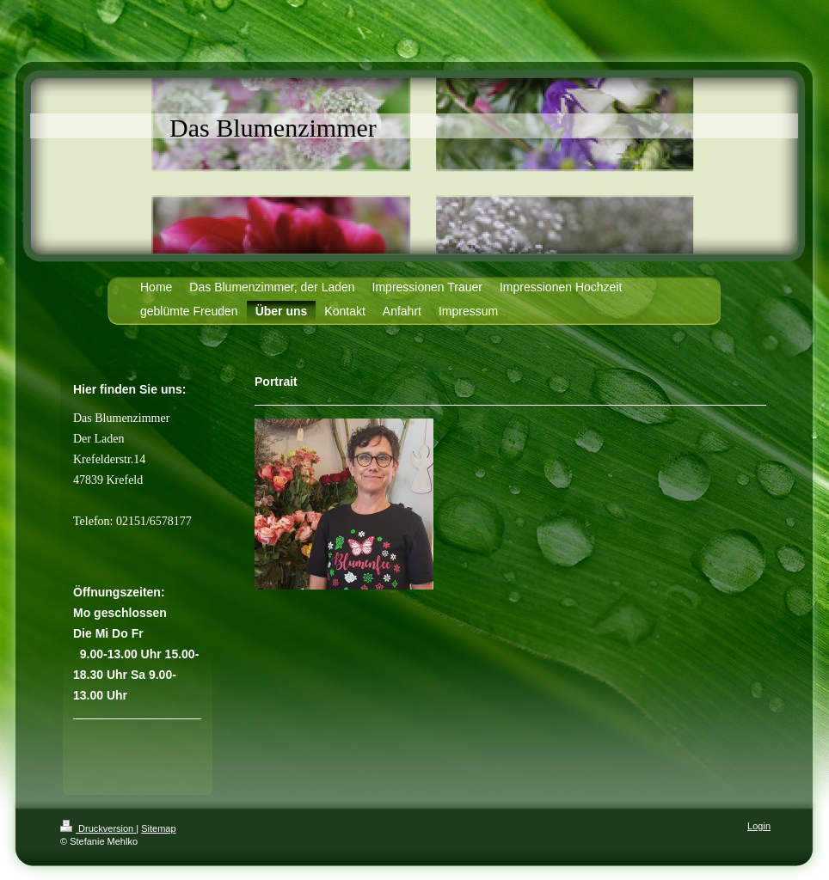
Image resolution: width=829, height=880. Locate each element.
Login (759, 826)
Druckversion (98, 828)
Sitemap (158, 828)
